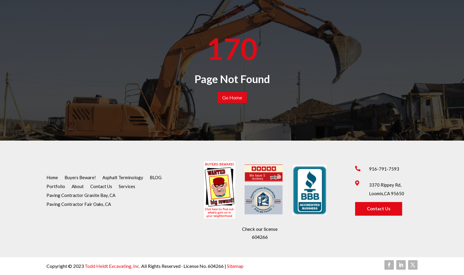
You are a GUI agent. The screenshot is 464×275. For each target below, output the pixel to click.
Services (127, 186)
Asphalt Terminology (122, 177)
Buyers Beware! (80, 177)
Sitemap (235, 266)
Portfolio (55, 186)
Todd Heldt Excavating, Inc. (113, 266)
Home (52, 177)
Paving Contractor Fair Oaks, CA (78, 204)
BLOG (156, 177)
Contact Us (101, 186)
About (78, 186)
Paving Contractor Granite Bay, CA (80, 195)
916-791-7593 (384, 168)
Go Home (232, 97)
